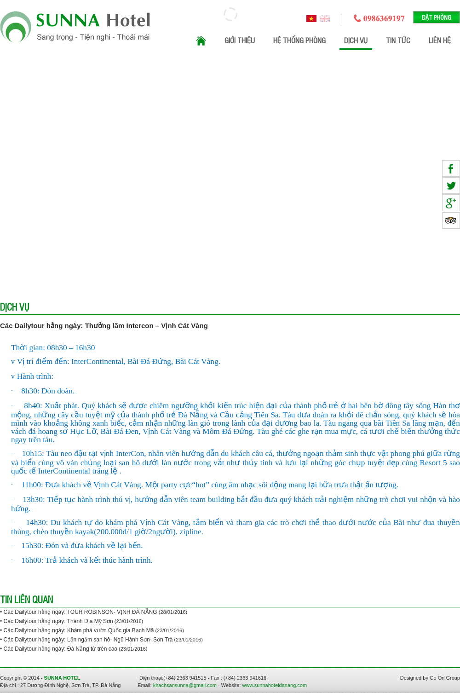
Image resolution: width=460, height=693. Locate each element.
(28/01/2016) (173, 612)
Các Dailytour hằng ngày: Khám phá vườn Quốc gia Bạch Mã (79, 630)
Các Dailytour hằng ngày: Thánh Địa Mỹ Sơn (58, 621)
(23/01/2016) (128, 621)
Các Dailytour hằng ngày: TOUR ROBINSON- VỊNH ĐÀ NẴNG (81, 612)
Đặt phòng (436, 17)
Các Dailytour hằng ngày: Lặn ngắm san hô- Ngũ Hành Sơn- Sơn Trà (88, 639)
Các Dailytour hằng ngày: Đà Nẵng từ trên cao (60, 649)
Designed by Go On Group (430, 678)
